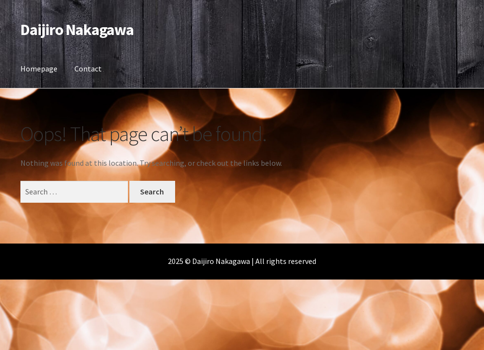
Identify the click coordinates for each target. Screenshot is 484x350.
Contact (88, 68)
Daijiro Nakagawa (77, 29)
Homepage (38, 68)
